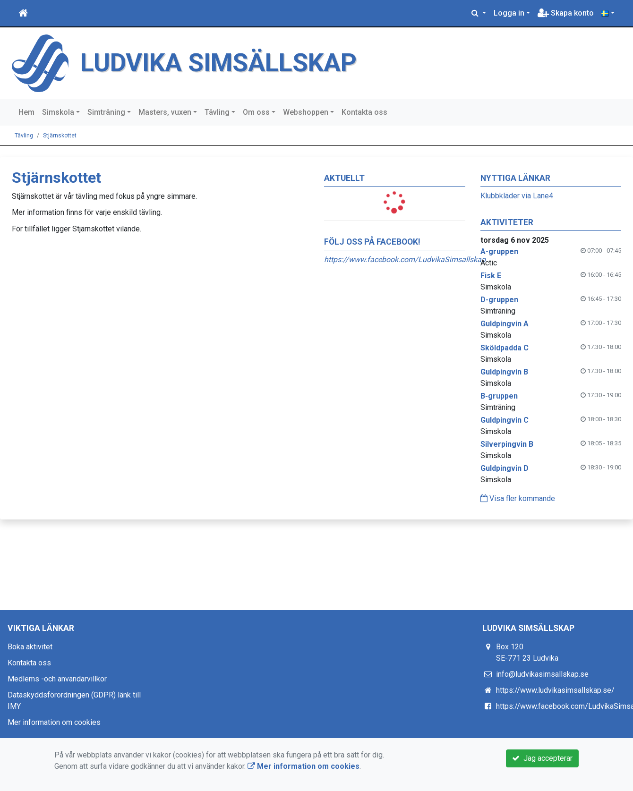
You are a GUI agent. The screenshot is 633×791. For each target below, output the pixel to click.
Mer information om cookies (54, 722)
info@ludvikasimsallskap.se (542, 674)
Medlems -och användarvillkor (57, 678)
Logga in (509, 13)
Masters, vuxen (164, 112)
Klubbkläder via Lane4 (516, 195)
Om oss (256, 112)
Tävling (217, 112)
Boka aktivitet (30, 646)
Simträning (106, 112)
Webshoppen (305, 112)
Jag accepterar (542, 758)
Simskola (58, 112)
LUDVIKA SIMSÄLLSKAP (218, 62)
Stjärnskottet (60, 135)
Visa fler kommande (517, 498)
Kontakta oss (364, 112)
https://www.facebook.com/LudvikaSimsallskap (405, 259)
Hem (26, 112)
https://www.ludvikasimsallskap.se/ (555, 690)
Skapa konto (566, 13)
